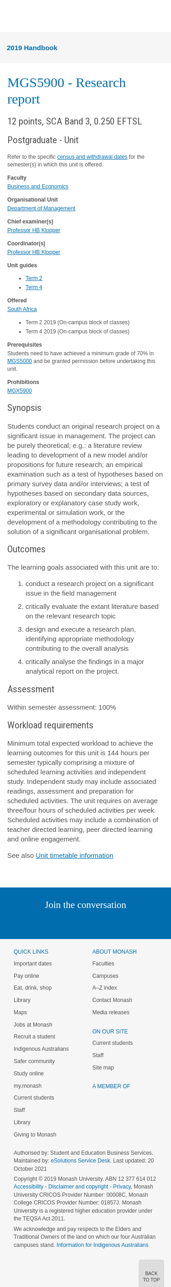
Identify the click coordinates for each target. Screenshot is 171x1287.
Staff (19, 1110)
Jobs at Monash (33, 1025)
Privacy (121, 1186)
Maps (20, 1012)
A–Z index (105, 988)
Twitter (59, 923)
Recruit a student (34, 1036)
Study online (29, 1073)
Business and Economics (37, 186)
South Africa (22, 309)
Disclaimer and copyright (78, 1186)
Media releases (111, 1012)
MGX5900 (19, 391)
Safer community (34, 1061)
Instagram (21, 923)
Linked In (39, 923)
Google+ (92, 923)
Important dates (33, 963)
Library (22, 1000)
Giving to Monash (35, 1134)
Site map (103, 1067)
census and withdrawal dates (92, 157)
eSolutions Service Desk (80, 1160)
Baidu (149, 923)
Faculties (103, 963)
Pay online (26, 976)
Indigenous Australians (41, 1049)
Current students (34, 1098)
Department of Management (41, 208)
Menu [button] (12, 16)
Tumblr (111, 923)
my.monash (27, 1086)
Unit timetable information (75, 855)
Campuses (106, 976)
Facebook (76, 923)
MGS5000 (19, 361)
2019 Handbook (32, 48)
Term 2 (34, 278)
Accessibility (28, 1186)
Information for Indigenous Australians (102, 1245)
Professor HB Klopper (33, 230)
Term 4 (34, 287)
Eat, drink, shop (33, 988)
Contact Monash (112, 1000)
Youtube (129, 923)
